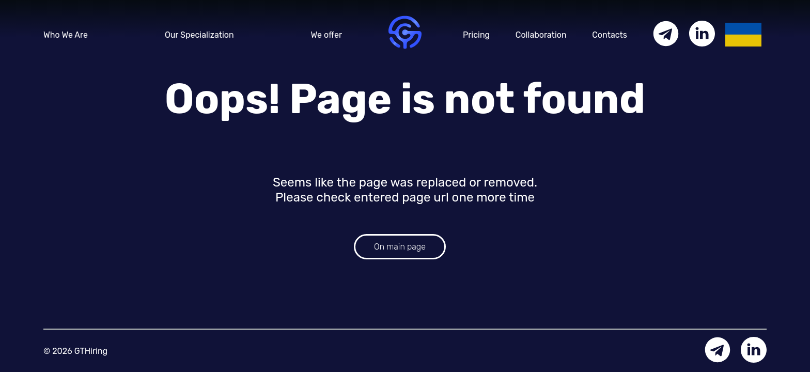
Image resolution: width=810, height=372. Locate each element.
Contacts (609, 35)
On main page (400, 247)
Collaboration (541, 35)
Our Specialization (199, 35)
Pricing (476, 35)
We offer (326, 35)
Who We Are (65, 35)
